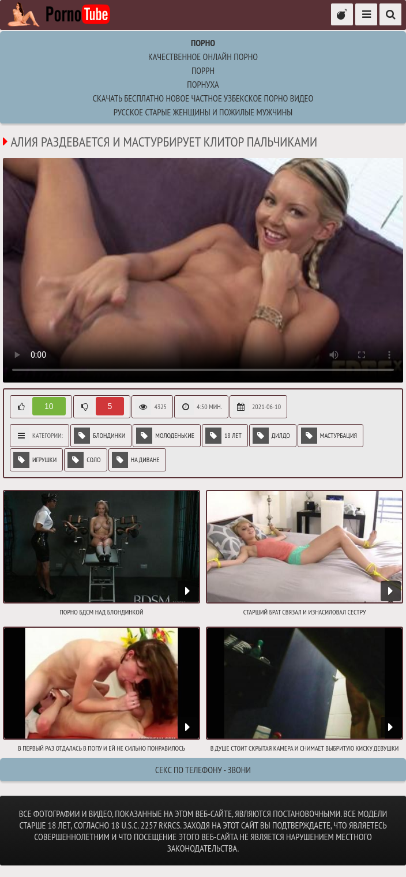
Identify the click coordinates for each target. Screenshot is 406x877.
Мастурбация (329, 436)
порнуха (203, 84)
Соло (83, 460)
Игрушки (35, 460)
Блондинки (99, 436)
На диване (136, 460)
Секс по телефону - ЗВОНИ (203, 769)
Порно (203, 42)
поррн (203, 70)
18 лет (223, 436)
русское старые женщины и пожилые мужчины (203, 112)
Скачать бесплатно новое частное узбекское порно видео (203, 98)
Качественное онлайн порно (203, 56)
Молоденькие (165, 436)
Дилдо (271, 436)
